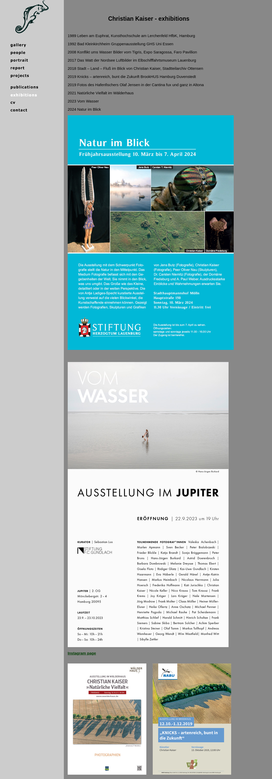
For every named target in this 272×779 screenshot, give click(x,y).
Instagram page (82, 653)
